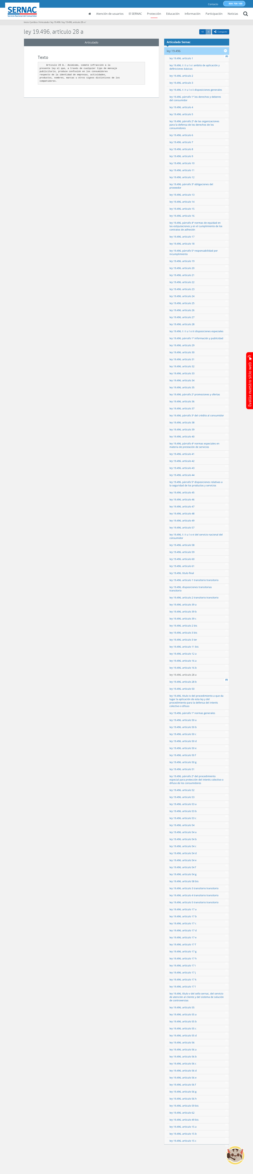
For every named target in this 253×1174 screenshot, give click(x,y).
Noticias (233, 14)
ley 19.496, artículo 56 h (183, 1098)
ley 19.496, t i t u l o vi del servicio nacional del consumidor (196, 536)
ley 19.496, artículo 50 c (182, 734)
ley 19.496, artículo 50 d (183, 741)
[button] (245, 14)
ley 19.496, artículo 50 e (183, 748)
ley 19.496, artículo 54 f (182, 867)
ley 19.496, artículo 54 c (182, 846)
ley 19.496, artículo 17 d (183, 930)
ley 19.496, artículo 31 (181, 359)
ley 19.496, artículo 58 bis (184, 881)
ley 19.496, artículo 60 (181, 559)
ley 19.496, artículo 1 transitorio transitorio (193, 580)
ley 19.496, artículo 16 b (183, 667)
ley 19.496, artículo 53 (181, 797)
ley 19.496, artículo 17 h (183, 958)
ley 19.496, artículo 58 (181, 545)
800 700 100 (235, 3)
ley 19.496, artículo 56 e (183, 1077)
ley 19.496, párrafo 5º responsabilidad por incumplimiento (193, 252)
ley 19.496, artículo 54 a (183, 832)
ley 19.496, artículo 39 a (183, 604)
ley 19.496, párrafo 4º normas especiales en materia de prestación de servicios (194, 445)
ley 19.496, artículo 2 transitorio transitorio (193, 597)
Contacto (213, 4)
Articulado (44, 22)
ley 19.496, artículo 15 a (183, 1126)
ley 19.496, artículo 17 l (182, 986)
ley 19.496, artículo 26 (181, 310)
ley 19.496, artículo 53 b (183, 811)
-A (209, 31)
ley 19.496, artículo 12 (181, 177)
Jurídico (33, 22)
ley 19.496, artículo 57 (181, 527)
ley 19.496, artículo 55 (181, 1007)
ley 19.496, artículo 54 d (183, 853)
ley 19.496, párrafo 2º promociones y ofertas (194, 394)
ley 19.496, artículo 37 (181, 408)
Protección (154, 14)
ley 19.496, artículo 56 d (183, 1070)
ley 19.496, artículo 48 (181, 513)
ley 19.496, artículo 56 (181, 1042)
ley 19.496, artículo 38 (181, 422)
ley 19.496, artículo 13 (181, 194)
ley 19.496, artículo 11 (181, 170)
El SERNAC (135, 14)
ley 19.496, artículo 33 (181, 373)
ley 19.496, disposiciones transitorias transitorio (190, 588)
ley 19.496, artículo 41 (181, 454)
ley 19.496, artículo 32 (181, 366)
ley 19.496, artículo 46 (181, 499)
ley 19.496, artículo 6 (181, 135)
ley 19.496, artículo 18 (181, 243)
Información (192, 14)
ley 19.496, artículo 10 (181, 163)
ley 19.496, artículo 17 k (182, 979)
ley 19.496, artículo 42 (181, 461)
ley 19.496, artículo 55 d (183, 1035)
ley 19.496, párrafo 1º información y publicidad (196, 338)
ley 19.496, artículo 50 (181, 688)
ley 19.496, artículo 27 (181, 317)
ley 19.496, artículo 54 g (183, 874)
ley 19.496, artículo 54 (181, 825)
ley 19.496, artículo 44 (181, 475)
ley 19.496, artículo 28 (181, 324)
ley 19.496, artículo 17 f (182, 944)
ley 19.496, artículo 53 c (182, 818)
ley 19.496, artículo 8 (181, 149)
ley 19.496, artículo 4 (181, 107)
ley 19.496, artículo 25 (181, 303)
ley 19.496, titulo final (181, 573)
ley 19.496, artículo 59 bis (184, 1105)
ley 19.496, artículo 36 (181, 401)
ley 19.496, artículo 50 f (182, 755)
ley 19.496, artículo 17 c (182, 923)
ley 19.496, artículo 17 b (183, 916)
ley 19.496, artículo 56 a (183, 1049)
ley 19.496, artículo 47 (181, 506)
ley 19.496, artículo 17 (181, 236)
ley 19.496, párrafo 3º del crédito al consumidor (196, 415)
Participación (214, 14)
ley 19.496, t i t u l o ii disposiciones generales (195, 89)
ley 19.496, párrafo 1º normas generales (192, 713)
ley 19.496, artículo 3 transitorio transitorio (193, 888)
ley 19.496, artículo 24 (181, 296)
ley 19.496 (55, 22)
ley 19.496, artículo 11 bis (184, 646)
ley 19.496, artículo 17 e (183, 937)
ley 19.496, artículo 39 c (182, 618)
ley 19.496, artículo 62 (181, 1112)
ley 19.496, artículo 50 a (183, 720)
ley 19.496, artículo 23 (181, 289)
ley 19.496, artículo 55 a (183, 1014)
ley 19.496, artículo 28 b (183, 681)
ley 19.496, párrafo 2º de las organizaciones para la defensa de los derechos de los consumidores (194, 125)
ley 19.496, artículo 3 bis (183, 632)
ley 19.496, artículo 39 (181, 429)
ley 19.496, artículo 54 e (183, 860)
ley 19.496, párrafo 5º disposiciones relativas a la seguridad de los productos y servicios (196, 483)
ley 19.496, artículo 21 (181, 275)
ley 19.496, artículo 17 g (183, 951)
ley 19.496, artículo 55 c (182, 1028)
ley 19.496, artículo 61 (181, 566)
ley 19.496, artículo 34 (181, 380)
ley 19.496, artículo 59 (181, 552)
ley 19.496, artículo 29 (181, 345)
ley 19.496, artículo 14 (181, 201)
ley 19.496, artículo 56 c (182, 1063)
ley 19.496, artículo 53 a (183, 804)
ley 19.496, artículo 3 (181, 82)
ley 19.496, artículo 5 (181, 114)
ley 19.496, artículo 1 (181, 58)
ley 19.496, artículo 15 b (183, 1133)
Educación (173, 14)
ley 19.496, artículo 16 (181, 215)
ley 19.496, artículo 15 (181, 208)
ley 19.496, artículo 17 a (183, 909)
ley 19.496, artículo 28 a (73, 22)
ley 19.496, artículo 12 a (183, 653)
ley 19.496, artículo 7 (181, 142)
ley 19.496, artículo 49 (181, 520)
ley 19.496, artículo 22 (181, 282)
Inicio (26, 22)
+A (203, 31)
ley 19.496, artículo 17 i (182, 965)
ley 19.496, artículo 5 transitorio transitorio (193, 902)
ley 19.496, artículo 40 (181, 436)
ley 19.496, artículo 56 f (182, 1084)
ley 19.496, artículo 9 (181, 156)
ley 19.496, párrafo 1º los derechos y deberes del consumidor (195, 98)
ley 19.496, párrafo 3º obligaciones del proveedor (191, 186)
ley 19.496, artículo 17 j (182, 972)
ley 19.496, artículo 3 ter (183, 639)
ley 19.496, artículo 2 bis (183, 625)
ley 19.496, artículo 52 (181, 790)
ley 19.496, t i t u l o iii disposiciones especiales (196, 331)
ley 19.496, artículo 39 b (183, 611)
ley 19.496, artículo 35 (181, 387)
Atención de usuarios (110, 14)
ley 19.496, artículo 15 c (182, 1140)
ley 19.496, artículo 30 (181, 352)
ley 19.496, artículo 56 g (183, 1091)
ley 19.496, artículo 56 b (183, 1056)
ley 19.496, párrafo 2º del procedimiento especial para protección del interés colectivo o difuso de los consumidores (196, 780)
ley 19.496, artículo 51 (181, 769)
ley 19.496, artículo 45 (181, 492)
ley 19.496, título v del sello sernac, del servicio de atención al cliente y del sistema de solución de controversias (196, 997)
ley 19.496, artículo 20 (181, 268)
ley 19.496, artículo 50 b (183, 727)
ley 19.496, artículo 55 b (183, 1021)
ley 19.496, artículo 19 (181, 261)
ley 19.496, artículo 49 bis (184, 1119)
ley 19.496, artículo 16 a (183, 660)
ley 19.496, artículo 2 (181, 75)
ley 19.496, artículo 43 (181, 468)
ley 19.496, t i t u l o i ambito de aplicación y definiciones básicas (194, 67)
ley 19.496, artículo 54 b (183, 839)
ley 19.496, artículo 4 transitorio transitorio (193, 895)
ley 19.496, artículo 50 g (183, 762)
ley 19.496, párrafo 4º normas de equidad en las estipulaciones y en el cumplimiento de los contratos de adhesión (195, 226)
